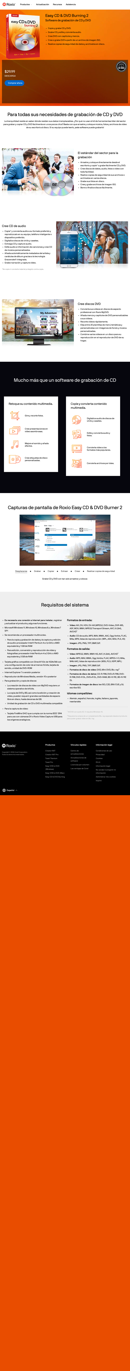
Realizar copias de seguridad (101, 571)
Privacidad (100, 755)
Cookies (99, 758)
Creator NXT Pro (51, 755)
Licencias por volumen (80, 765)
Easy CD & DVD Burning (55, 777)
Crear (77, 571)
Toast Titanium (51, 758)
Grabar (37, 571)
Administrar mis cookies (106, 777)
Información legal (103, 766)
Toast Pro (49, 762)
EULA (98, 762)
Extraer (64, 571)
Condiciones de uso (104, 751)
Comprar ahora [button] (15, 83)
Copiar (51, 571)
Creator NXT (50, 751)
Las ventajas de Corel (79, 769)
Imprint (99, 781)
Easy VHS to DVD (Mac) (55, 773)
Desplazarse (21, 571)
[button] (26, 4)
